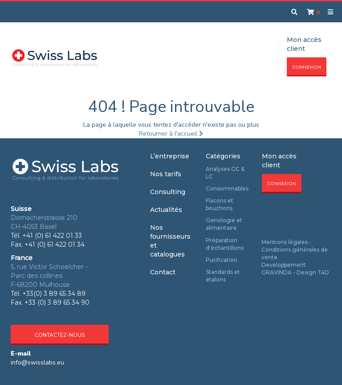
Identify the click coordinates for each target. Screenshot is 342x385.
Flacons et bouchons (219, 204)
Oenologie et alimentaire (224, 224)
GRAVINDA (276, 272)
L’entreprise (169, 156)
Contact (162, 272)
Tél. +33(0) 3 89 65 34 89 (48, 294)
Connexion (306, 67)
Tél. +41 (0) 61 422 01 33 (46, 236)
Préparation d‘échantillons (225, 244)
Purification (221, 260)
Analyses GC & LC (225, 173)
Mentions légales (284, 242)
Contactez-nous (60, 335)
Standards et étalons (223, 276)
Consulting (167, 192)
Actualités (166, 210)
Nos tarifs (165, 174)
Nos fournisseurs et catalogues (170, 241)
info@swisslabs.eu (37, 362)
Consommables (227, 188)
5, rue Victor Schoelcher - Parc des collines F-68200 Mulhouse (49, 276)
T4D (323, 272)
